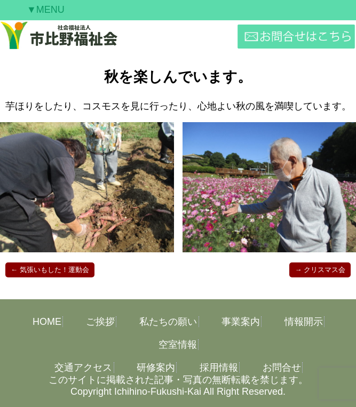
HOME (47, 321)
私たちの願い (168, 321)
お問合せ (282, 367)
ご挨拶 (100, 321)
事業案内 (240, 321)
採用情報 (219, 367)
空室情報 (178, 344)
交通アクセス (83, 367)
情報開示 (303, 321)
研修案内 (156, 367)
